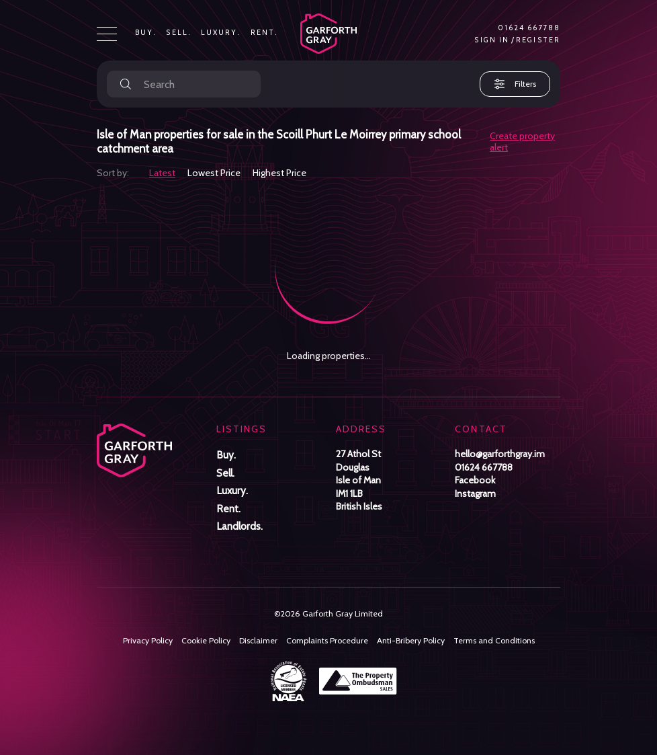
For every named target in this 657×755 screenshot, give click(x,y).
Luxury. (221, 33)
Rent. (265, 33)
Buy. (146, 33)
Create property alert (522, 141)
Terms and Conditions (494, 640)
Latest (162, 173)
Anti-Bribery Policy (411, 640)
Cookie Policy (205, 640)
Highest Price (279, 173)
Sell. (178, 33)
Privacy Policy (148, 640)
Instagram (475, 493)
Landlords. (239, 526)
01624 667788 (529, 28)
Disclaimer (258, 640)
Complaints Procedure (327, 640)
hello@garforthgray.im (500, 454)
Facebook (475, 480)
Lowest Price (213, 173)
